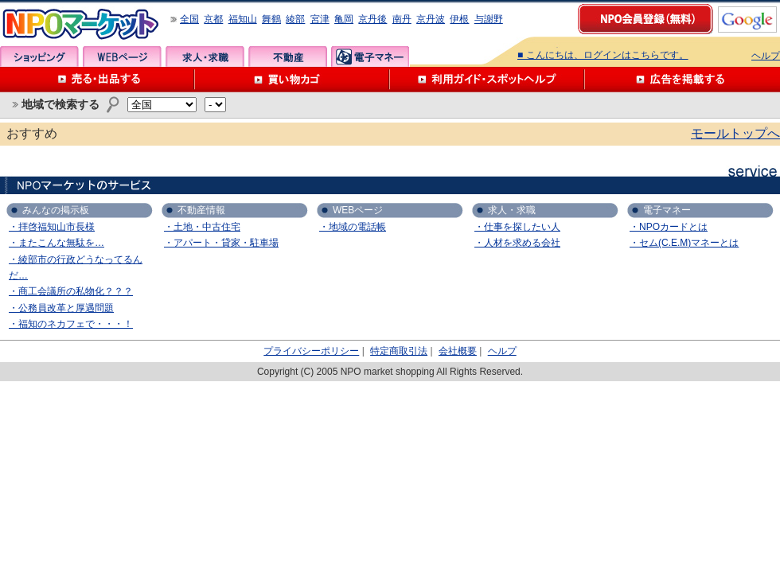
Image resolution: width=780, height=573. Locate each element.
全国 (189, 19)
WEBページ (122, 56)
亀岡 (343, 19)
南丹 (401, 19)
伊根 (459, 19)
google (747, 19)
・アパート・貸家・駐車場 (221, 242)
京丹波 (430, 19)
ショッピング (39, 56)
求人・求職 (205, 56)
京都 (213, 19)
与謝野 (488, 19)
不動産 (287, 56)
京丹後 (372, 19)
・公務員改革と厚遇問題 (61, 308)
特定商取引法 (398, 351)
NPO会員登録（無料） (646, 20)
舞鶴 (271, 19)
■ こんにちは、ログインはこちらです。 (602, 54)
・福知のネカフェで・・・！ (71, 323)
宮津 (320, 19)
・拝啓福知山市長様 (52, 226)
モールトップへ (735, 133)
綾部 (295, 19)
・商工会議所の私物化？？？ (71, 291)
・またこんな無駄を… (56, 242)
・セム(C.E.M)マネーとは (684, 242)
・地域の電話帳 (352, 226)
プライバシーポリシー (311, 351)
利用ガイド (487, 79)
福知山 (242, 19)
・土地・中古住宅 (202, 226)
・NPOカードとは (669, 226)
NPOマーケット (81, 24)
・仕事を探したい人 (517, 226)
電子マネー (370, 56)
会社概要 (458, 351)
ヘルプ (765, 55)
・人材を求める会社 (517, 242)
